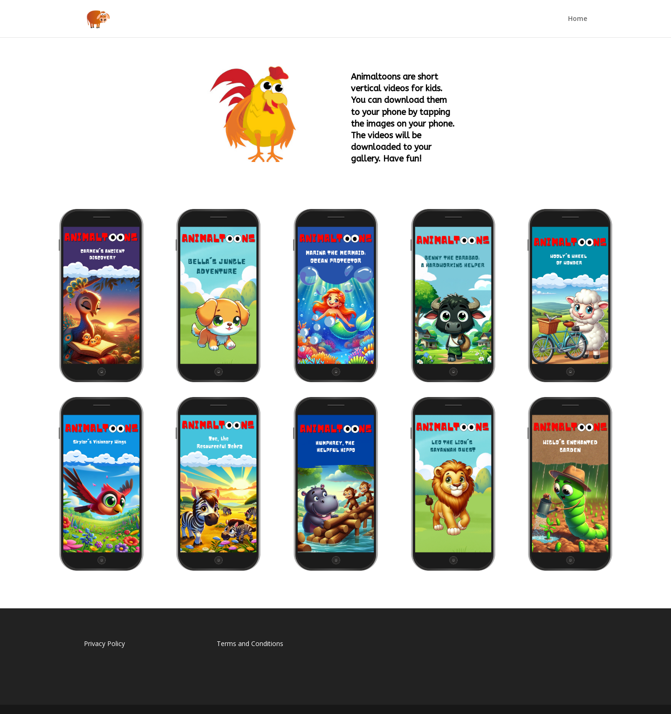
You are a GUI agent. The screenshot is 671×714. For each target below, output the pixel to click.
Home (577, 19)
